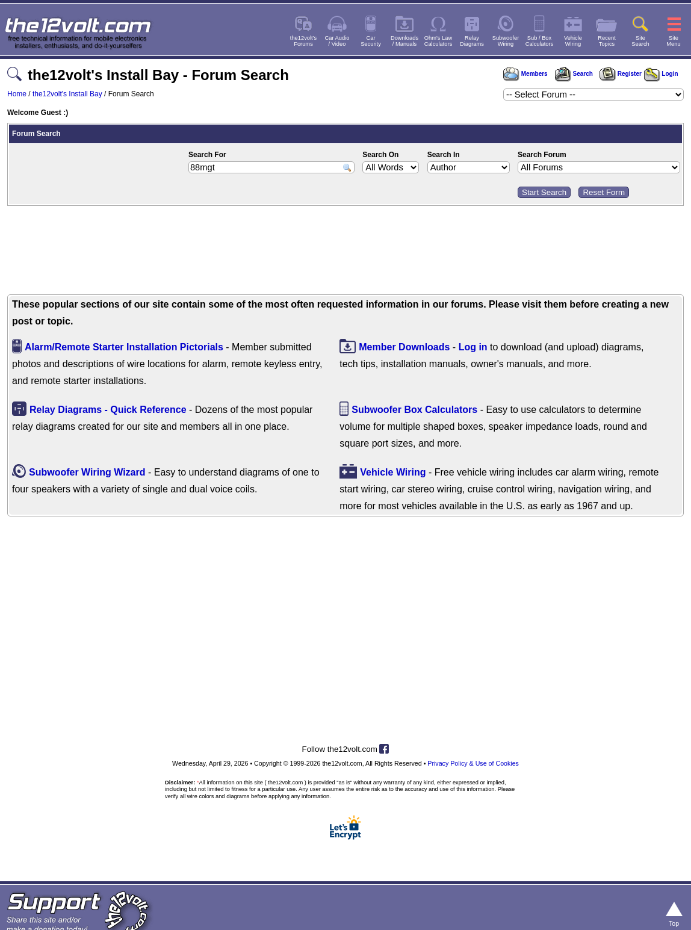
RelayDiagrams (472, 41)
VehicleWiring (573, 41)
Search (573, 73)
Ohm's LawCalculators (438, 41)
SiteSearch (640, 41)
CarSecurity (371, 41)
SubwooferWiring (505, 41)
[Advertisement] (345, 251)
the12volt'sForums (303, 41)
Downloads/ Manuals (404, 41)
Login (661, 73)
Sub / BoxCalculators (539, 41)
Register (621, 73)
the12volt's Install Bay (67, 94)
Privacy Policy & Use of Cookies (473, 763)
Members (525, 73)
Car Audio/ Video (337, 41)
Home (16, 94)
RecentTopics (607, 41)
